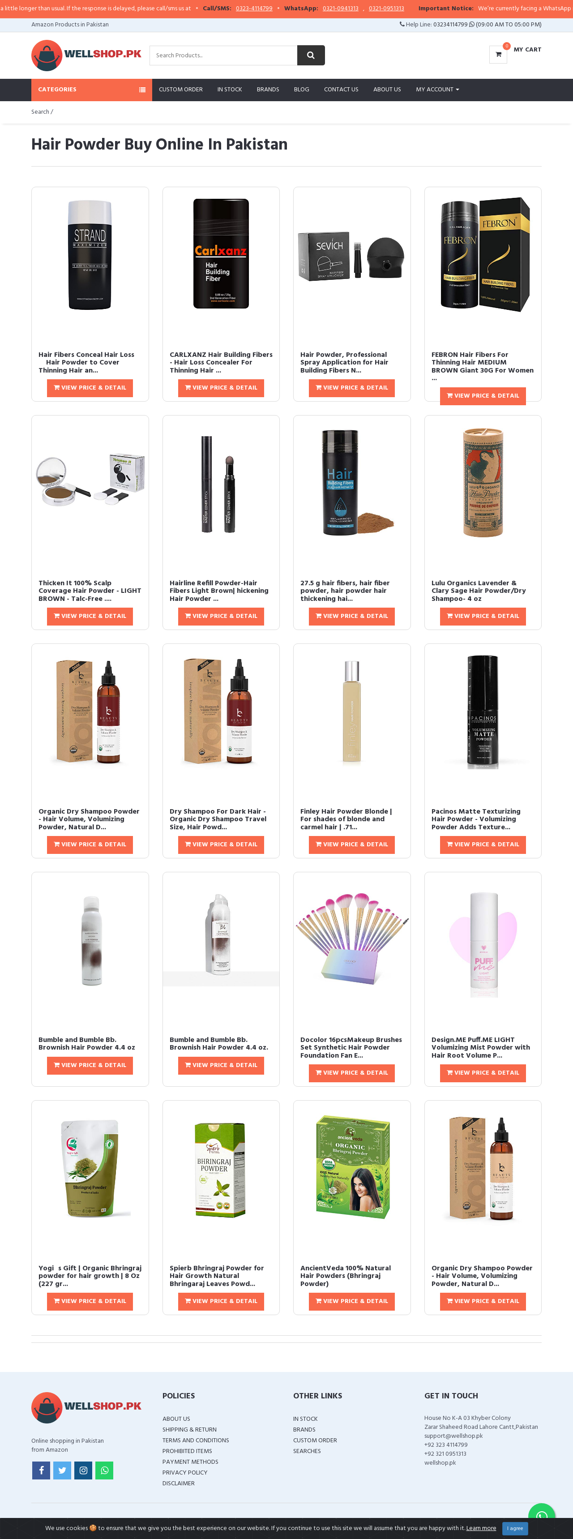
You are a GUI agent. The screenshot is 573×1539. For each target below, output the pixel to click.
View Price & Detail (90, 388)
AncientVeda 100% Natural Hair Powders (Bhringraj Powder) (345, 1276)
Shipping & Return (189, 1430)
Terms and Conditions (195, 1441)
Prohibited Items (187, 1451)
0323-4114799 (267, 8)
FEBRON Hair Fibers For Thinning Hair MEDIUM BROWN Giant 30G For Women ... (483, 367)
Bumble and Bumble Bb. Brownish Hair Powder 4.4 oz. (219, 1044)
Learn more (481, 1528)
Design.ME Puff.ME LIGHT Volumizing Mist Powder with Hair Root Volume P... (481, 1048)
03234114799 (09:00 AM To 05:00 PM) (487, 25)
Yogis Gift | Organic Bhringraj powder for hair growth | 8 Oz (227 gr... (89, 1276)
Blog (301, 90)
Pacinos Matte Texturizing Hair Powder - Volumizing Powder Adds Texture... (476, 819)
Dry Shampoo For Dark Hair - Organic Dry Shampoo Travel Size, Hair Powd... (218, 819)
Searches (307, 1451)
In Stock (230, 90)
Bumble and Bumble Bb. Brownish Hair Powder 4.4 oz (86, 1044)
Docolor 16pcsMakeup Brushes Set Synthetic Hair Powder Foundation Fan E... (351, 1048)
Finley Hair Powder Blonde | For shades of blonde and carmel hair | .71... (346, 819)
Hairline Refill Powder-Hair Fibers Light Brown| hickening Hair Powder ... (219, 591)
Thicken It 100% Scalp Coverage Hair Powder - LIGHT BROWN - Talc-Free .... (89, 591)
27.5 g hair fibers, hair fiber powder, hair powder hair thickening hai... (345, 591)
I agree (515, 1528)
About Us (387, 90)
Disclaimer (178, 1484)
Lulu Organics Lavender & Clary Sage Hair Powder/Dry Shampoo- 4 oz (479, 591)
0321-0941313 (354, 8)
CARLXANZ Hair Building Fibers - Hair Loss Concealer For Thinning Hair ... (221, 363)
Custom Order (181, 90)
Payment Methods (190, 1462)
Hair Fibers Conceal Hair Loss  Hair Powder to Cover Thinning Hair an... (86, 363)
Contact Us (341, 90)
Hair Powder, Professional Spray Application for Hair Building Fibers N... (344, 363)
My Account (437, 90)
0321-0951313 (400, 8)
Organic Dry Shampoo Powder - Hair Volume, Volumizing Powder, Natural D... (89, 819)
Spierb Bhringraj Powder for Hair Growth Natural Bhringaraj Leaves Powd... (217, 1276)
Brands (268, 90)
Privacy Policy (185, 1473)
